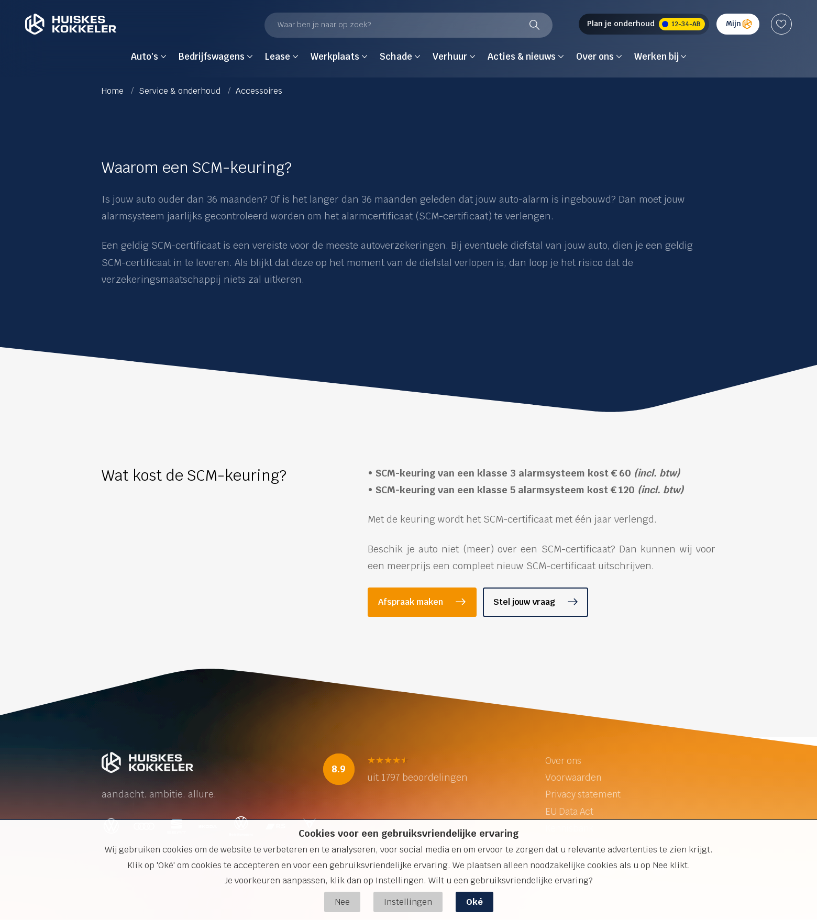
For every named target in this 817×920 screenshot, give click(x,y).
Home (114, 90)
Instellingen (408, 901)
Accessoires (259, 90)
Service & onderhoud (181, 90)
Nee (342, 901)
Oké (474, 901)
